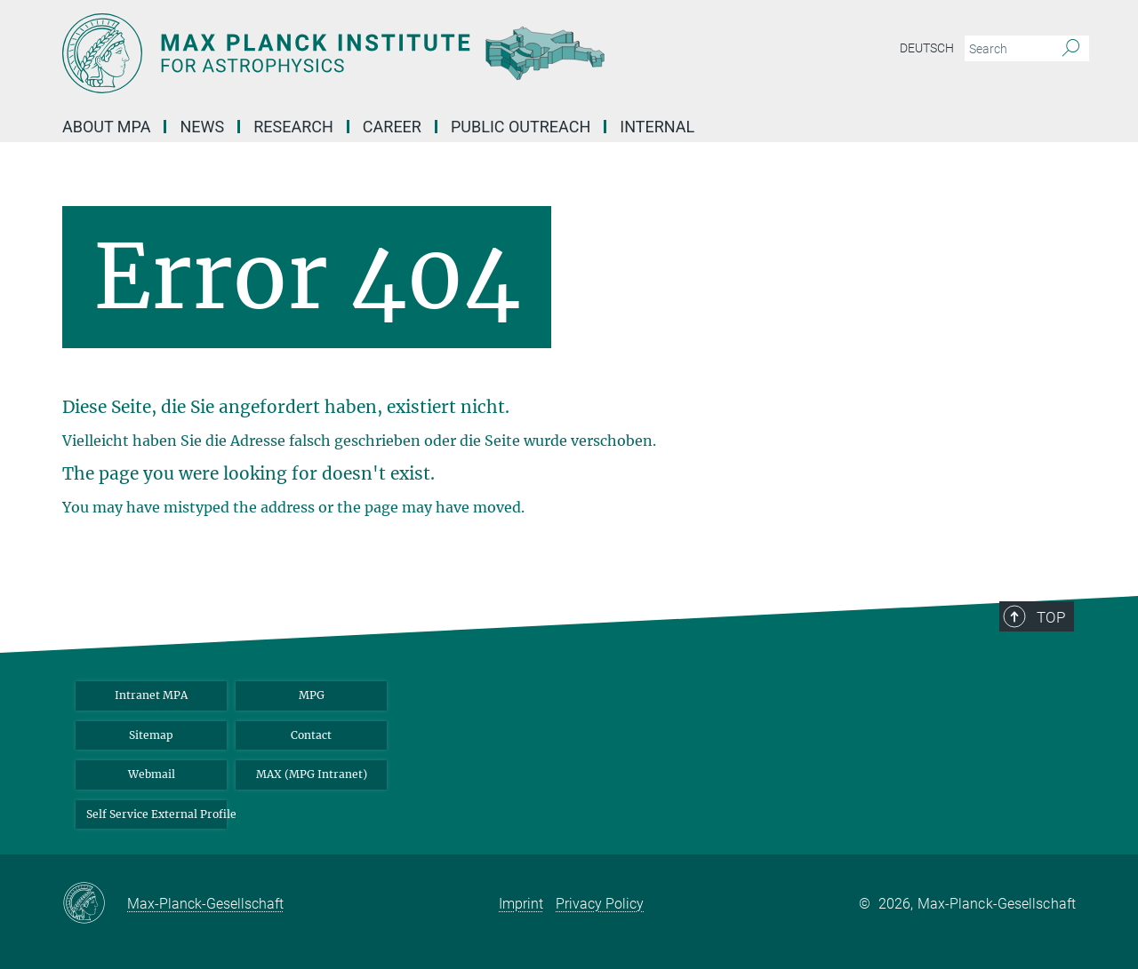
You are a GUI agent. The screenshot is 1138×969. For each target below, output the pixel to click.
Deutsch (927, 48)
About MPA (106, 126)
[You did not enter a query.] (1007, 48)
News (202, 126)
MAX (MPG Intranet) (311, 774)
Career (392, 126)
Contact (311, 735)
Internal (657, 126)
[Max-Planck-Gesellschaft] (94, 904)
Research (293, 126)
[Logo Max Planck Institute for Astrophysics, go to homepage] (395, 53)
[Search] (1071, 48)
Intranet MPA (151, 695)
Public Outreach (520, 126)
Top (1051, 617)
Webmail (151, 774)
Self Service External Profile (156, 814)
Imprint (521, 903)
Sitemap (151, 735)
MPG (312, 695)
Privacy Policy (600, 903)
